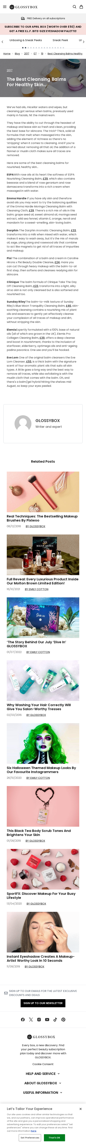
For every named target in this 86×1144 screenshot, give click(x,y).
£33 (73, 230)
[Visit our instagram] (39, 1020)
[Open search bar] (74, 7)
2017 (26, 53)
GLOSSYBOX (47, 420)
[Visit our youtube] (47, 1020)
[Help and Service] (43, 1074)
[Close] (80, 1109)
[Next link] (83, 41)
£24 (57, 262)
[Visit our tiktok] (55, 1020)
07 (35, 53)
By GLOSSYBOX (35, 526)
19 (42, 53)
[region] (43, 1124)
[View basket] (81, 7)
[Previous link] (2, 41)
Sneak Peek (60, 40)
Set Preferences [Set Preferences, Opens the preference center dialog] (30, 1137)
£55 (28, 362)
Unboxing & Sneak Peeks (25, 40)
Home (6, 53)
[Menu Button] (5, 7)
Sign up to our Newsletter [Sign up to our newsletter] (43, 1003)
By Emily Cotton (36, 589)
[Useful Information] (43, 1093)
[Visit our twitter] (31, 1020)
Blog (17, 53)
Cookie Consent (43, 1064)
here (33, 1131)
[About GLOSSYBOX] (43, 1083)
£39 (45, 179)
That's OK (54, 1137)
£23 (35, 286)
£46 (68, 306)
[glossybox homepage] (25, 6)
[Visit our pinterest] (63, 1020)
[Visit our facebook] (23, 1020)
